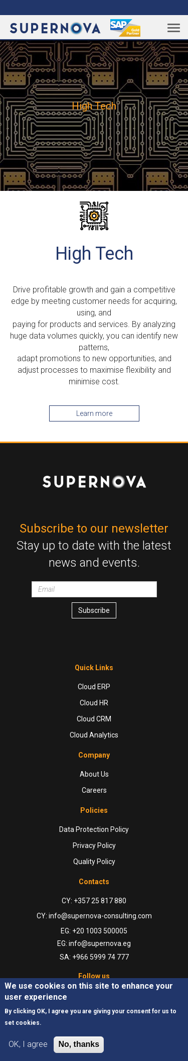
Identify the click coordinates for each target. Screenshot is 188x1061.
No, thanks (78, 1044)
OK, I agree (28, 1044)
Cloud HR (94, 703)
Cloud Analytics (94, 735)
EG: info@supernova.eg (94, 943)
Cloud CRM (94, 719)
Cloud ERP (94, 687)
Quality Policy (94, 862)
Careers (94, 790)
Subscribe (94, 610)
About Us (94, 774)
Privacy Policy (94, 845)
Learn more (94, 413)
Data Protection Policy (94, 829)
